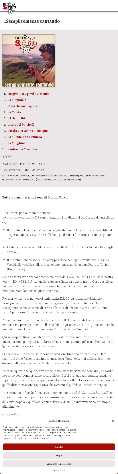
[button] (113, 421)
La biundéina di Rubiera (25, 137)
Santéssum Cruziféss (22, 149)
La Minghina (17, 143)
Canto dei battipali (21, 124)
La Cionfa (14, 112)
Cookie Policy (59, 470)
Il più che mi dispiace (23, 106)
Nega (59, 455)
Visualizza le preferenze (59, 464)
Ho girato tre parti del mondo (28, 94)
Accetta (59, 447)
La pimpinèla (17, 100)
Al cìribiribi (16, 118)
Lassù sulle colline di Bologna (28, 131)
